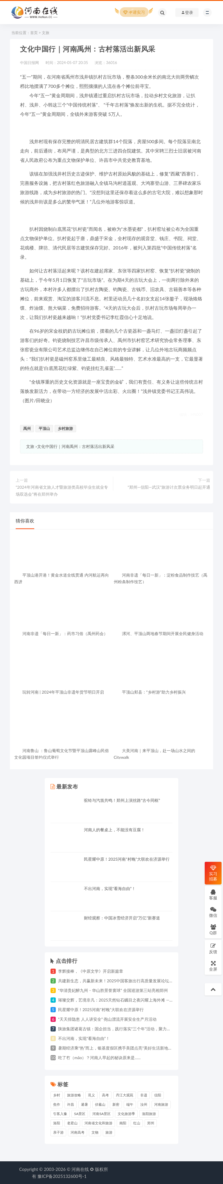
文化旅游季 (126, 1114)
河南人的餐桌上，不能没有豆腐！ (114, 829)
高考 (105, 1095)
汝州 (143, 1104)
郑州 (150, 1123)
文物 (94, 1132)
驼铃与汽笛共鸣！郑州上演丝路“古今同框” (122, 800)
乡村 (56, 1095)
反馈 (213, 948)
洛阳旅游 (149, 1114)
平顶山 (44, 428)
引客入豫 (60, 1114)
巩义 (91, 1095)
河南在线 (80, 1169)
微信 (213, 912)
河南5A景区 (101, 1114)
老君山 (72, 1123)
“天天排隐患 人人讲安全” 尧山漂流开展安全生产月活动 (107, 1019)
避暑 (84, 1104)
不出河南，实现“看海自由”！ (110, 888)
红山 (136, 1123)
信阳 (157, 1095)
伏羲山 (100, 1104)
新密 (115, 1104)
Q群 (213, 929)
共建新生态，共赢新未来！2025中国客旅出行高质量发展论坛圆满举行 (121, 980)
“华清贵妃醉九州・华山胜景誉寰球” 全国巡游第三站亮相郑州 (113, 990)
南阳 (122, 1123)
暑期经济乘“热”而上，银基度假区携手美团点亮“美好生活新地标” (116, 1047)
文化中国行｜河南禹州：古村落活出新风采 (75, 446)
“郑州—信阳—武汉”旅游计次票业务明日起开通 (169, 487)
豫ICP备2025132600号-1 (62, 1176)
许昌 (70, 1104)
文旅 (45, 32)
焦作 (56, 1104)
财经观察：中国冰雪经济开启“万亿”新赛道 (122, 917)
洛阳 (56, 1123)
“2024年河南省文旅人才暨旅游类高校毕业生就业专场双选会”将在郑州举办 (62, 491)
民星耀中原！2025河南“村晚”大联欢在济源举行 (127, 859)
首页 (34, 32)
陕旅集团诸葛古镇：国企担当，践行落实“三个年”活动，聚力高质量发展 (122, 1028)
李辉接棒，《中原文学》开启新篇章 (90, 971)
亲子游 (58, 1132)
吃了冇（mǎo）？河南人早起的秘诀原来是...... (99, 1057)
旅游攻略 (74, 1095)
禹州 (27, 428)
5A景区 (79, 1114)
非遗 (143, 1095)
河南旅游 (161, 1104)
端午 (129, 1104)
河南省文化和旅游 (98, 1123)
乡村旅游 (65, 428)
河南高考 (77, 1132)
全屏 (213, 966)
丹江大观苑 (124, 1095)
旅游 (108, 1132)
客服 (213, 894)
